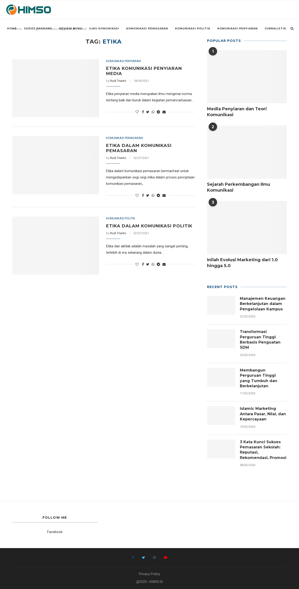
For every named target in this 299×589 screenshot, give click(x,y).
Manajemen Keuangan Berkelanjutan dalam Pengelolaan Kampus (262, 303)
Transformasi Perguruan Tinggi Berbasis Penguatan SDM (260, 339)
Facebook (54, 532)
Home (12, 28)
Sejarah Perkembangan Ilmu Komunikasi (238, 187)
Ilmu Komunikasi (104, 28)
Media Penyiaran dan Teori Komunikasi (237, 111)
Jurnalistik (275, 28)
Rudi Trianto (118, 81)
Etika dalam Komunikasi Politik (149, 226)
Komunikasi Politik (192, 28)
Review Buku (70, 28)
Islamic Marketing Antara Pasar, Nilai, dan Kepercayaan (263, 413)
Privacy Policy (149, 574)
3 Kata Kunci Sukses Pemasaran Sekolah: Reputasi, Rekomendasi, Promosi (263, 450)
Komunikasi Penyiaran (237, 28)
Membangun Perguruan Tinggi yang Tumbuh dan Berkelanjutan (258, 378)
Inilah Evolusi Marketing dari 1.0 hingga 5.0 (242, 262)
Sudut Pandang (38, 28)
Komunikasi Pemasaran (147, 28)
